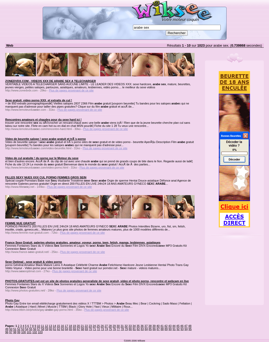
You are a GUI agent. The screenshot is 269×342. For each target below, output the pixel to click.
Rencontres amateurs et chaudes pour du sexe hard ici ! (43, 119)
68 (82, 329)
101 (29, 332)
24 (94, 325)
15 (58, 325)
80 (130, 329)
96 (6, 332)
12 (46, 325)
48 (189, 325)
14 (54, 325)
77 (118, 329)
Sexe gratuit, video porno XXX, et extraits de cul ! (38, 100)
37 (146, 325)
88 (162, 329)
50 (10, 329)
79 (126, 329)
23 (90, 325)
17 (66, 325)
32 (126, 325)
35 (138, 325)
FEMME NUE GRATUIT (20, 223)
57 (38, 329)
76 (114, 329)
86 (154, 329)
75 (110, 329)
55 (30, 329)
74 (106, 329)
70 (90, 329)
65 (70, 329)
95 (189, 329)
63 (62, 329)
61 (54, 329)
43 (169, 325)
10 (38, 325)
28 (110, 325)
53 (22, 329)
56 (34, 329)
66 (74, 329)
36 (142, 325)
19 (74, 325)
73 (102, 329)
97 (10, 332)
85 (150, 329)
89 (166, 329)
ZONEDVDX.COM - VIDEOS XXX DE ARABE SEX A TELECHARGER (50, 81)
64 (66, 329)
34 (134, 325)
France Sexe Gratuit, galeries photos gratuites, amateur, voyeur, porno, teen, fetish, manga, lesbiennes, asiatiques (83, 242)
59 (46, 329)
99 (18, 332)
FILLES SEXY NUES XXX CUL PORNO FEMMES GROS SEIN (45, 177)
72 (98, 329)
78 (122, 329)
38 (150, 325)
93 (182, 329)
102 (34, 332)
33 (130, 325)
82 (138, 329)
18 (70, 325)
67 (78, 329)
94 (186, 329)
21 (82, 325)
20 (78, 325)
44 (173, 325)
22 (86, 325)
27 (106, 325)
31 (122, 325)
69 (86, 329)
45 (178, 325)
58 (42, 329)
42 (166, 325)
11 (42, 325)
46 (181, 325)
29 (114, 325)
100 (23, 332)
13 (50, 325)
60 (50, 329)
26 (102, 325)
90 (170, 329)
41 (162, 325)
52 (18, 329)
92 (178, 329)
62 (58, 329)
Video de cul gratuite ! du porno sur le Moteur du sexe (42, 158)
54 (26, 329)
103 (40, 332)
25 (98, 325)
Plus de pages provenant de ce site (71, 90)
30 (118, 325)
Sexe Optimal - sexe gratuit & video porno (33, 261)
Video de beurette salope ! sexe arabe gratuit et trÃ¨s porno (45, 138)
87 (158, 329)
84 (146, 329)
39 (154, 325)
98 (14, 332)
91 (174, 329)
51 (14, 329)
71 (94, 329)
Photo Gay (12, 300)
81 (134, 329)
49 (6, 329)
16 (62, 325)
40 (157, 325)
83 (142, 329)
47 (185, 325)
